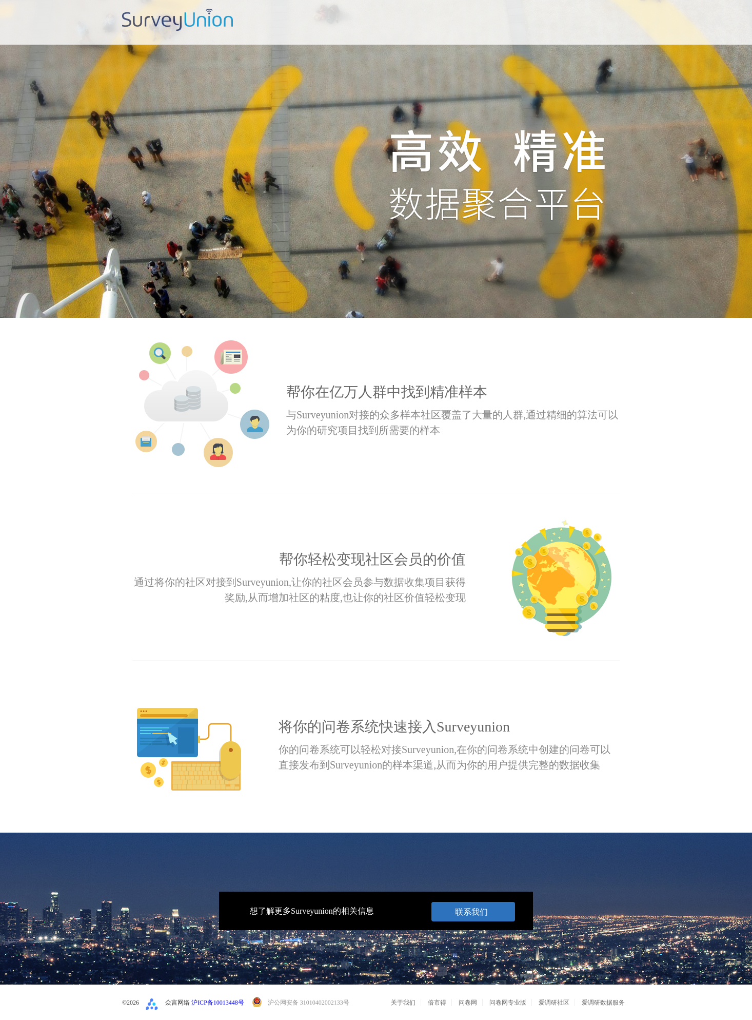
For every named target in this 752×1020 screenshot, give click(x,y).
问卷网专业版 (507, 1002)
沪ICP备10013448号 (217, 1002)
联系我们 (471, 912)
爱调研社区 (554, 1002)
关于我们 (403, 1002)
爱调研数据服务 (603, 1002)
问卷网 (468, 1002)
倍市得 (437, 1002)
